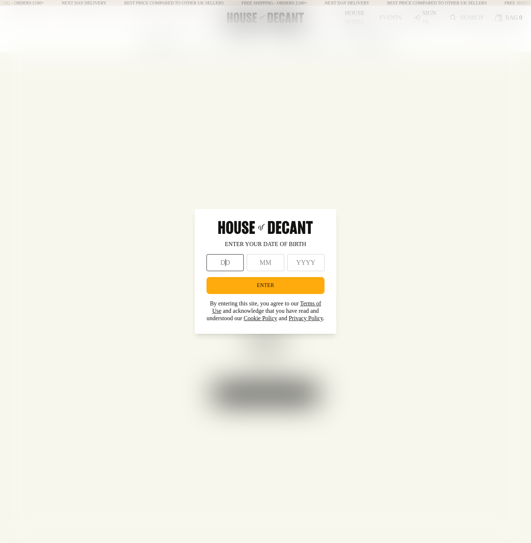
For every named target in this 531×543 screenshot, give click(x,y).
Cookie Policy (260, 318)
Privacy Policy (306, 318)
